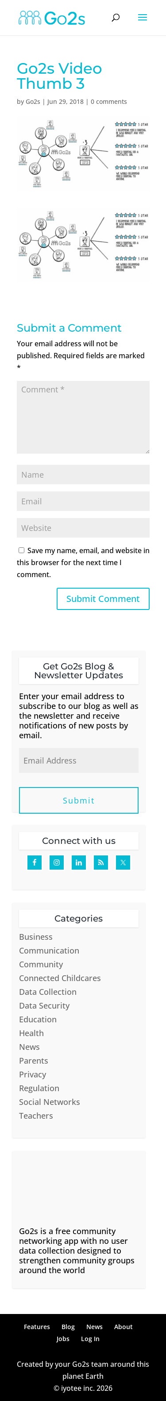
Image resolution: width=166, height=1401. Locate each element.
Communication (49, 950)
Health (31, 1033)
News (29, 1046)
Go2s (33, 101)
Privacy (32, 1074)
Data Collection (48, 991)
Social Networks (49, 1101)
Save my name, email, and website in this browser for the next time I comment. (83, 562)
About (123, 1326)
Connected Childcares (60, 978)
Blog (68, 1326)
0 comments (109, 101)
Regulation (39, 1088)
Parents (33, 1060)
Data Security (44, 1005)
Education (38, 1019)
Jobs (63, 1338)
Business (36, 936)
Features (37, 1326)
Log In (90, 1338)
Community (41, 964)
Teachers (36, 1115)
